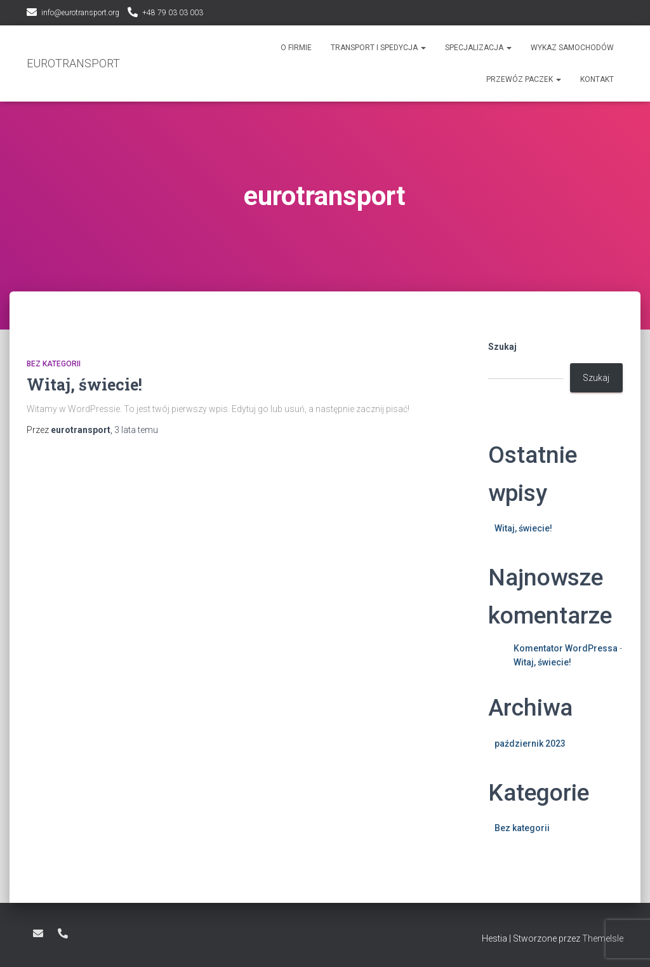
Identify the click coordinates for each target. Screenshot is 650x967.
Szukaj (502, 347)
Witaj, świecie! (84, 384)
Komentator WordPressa (566, 648)
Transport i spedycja (378, 47)
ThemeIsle (602, 938)
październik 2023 (530, 743)
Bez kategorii (54, 363)
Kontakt (597, 79)
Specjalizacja (478, 47)
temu (136, 430)
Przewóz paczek (523, 79)
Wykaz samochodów (572, 47)
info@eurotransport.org (80, 12)
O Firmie (296, 47)
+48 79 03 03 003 (172, 12)
